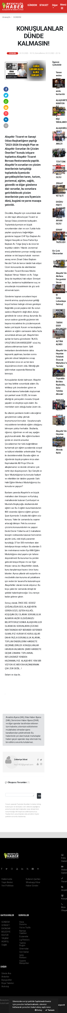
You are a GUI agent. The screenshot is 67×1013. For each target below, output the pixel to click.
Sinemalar (24, 948)
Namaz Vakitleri (23, 932)
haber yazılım (6, 1009)
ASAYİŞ (5, 941)
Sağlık (4, 945)
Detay (38, 1010)
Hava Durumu (23, 923)
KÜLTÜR (5, 935)
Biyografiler (6, 980)
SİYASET (44, 5)
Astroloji (5, 986)
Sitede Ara (6, 973)
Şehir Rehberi (22, 956)
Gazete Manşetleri (24, 962)
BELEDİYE (5, 932)
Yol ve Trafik (25, 927)
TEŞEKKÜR (61, 152)
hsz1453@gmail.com (23, 764)
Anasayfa (6, 17)
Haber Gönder (32, 885)
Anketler (5, 976)
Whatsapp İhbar (33, 882)
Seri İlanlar (24, 952)
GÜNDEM (32, 5)
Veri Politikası (7, 885)
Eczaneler (23, 936)
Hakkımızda (6, 879)
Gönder (39, 796)
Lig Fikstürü (24, 940)
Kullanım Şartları (33, 879)
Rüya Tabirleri (7, 983)
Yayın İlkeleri (7, 882)
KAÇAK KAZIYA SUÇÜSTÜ (61, 313)
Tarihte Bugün (22, 944)
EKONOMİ (5, 928)
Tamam (49, 1010)
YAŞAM (4, 938)
